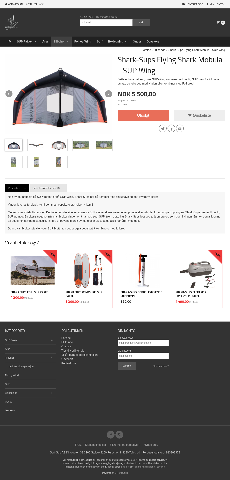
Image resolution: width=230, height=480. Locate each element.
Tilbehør (59, 41)
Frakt (78, 444)
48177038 (86, 17)
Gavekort (153, 41)
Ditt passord (124, 350)
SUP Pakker (25, 41)
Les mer (125, 466)
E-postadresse (126, 337)
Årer (45, 41)
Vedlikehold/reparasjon (21, 366)
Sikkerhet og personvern (125, 444)
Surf (99, 41)
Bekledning (115, 41)
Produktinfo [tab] (15, 188)
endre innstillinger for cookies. (150, 466)
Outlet (137, 41)
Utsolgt (143, 115)
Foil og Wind (82, 41)
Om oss (66, 346)
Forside (146, 49)
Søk (141, 22)
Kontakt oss (68, 363)
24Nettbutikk (121, 473)
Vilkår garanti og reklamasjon (79, 354)
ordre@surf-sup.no (107, 17)
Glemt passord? (161, 366)
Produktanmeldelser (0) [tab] (46, 188)
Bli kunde (67, 342)
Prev (12, 93)
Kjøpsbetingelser (95, 444)
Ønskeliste (199, 115)
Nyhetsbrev (151, 444)
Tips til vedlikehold (72, 350)
